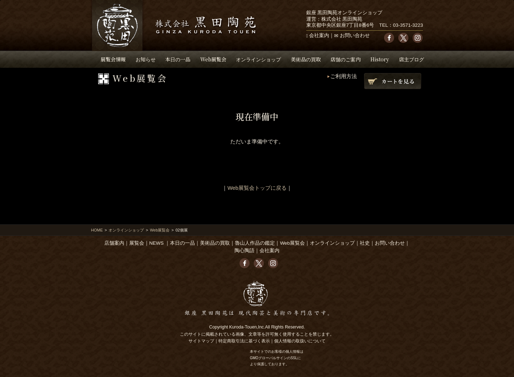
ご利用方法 (343, 76)
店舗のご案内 (346, 59)
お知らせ (146, 59)
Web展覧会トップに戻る (257, 188)
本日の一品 (177, 59)
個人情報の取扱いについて (300, 340)
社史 (365, 243)
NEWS (156, 243)
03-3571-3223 (408, 25)
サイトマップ (201, 340)
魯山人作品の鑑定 (255, 243)
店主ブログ (411, 59)
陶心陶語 (245, 250)
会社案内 (319, 35)
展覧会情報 (113, 59)
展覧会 (136, 243)
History (380, 59)
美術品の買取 (306, 59)
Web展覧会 (213, 59)
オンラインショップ (258, 59)
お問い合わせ (355, 35)
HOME (97, 230)
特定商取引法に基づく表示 (244, 340)
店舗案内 (114, 243)
